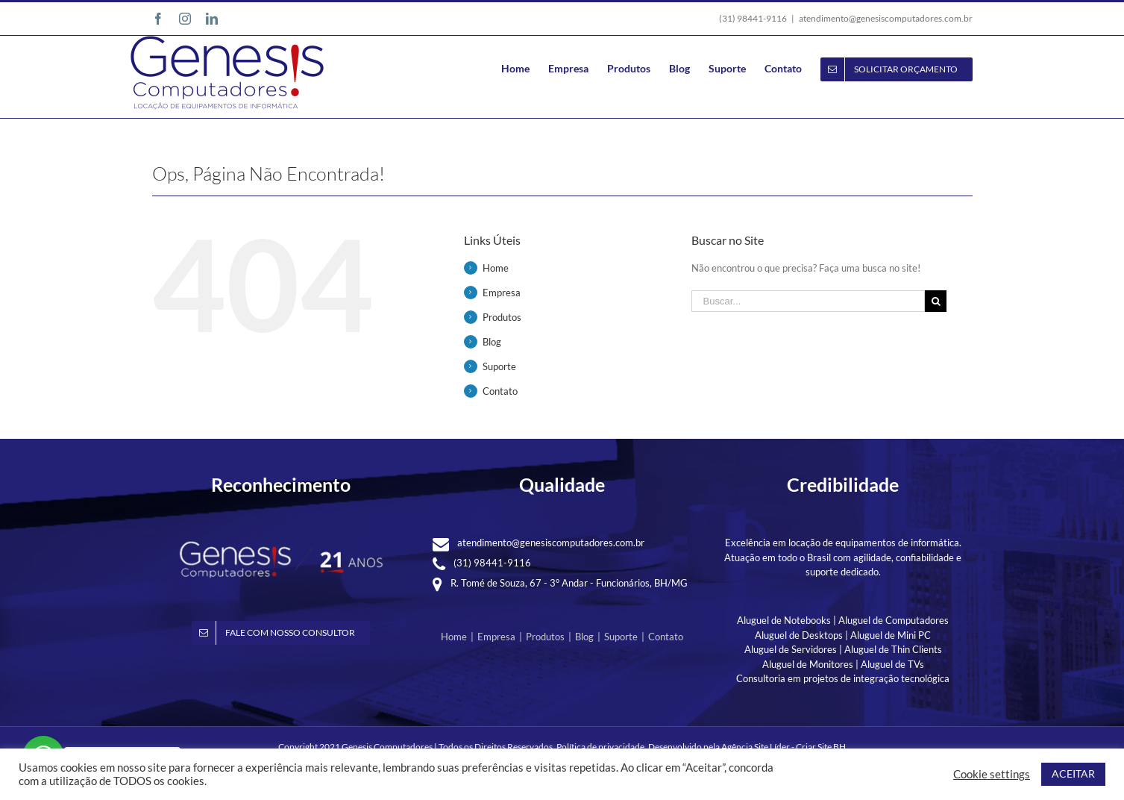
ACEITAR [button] (1073, 773)
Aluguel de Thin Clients (893, 649)
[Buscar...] (808, 301)
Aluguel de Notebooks (784, 620)
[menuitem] (524, 67)
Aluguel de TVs (892, 664)
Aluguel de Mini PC (890, 635)
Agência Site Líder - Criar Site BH (783, 746)
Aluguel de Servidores (790, 649)
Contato (500, 391)
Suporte (499, 366)
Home (496, 268)
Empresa (502, 293)
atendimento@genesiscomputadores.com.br (886, 18)
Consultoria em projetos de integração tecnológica (842, 678)
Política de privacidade (600, 746)
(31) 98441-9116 (492, 563)
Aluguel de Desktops (799, 635)
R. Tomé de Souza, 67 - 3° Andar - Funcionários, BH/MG (569, 583)
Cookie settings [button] (991, 774)
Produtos (502, 317)
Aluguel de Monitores (807, 664)
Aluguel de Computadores (893, 620)
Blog (492, 342)
